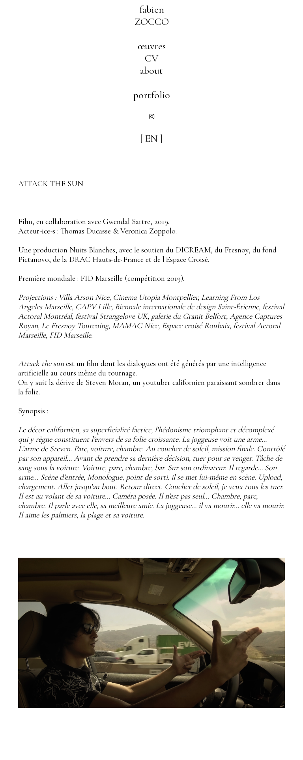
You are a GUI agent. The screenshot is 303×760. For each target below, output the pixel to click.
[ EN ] (151, 138)
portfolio (151, 95)
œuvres (152, 46)
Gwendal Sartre (126, 221)
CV (151, 58)
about (151, 70)
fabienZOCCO (152, 15)
